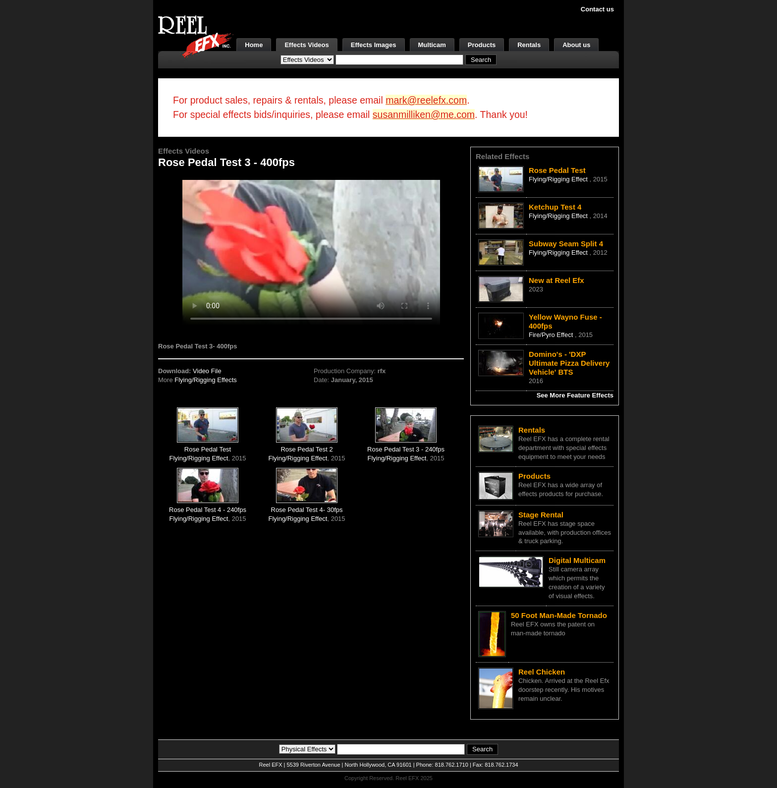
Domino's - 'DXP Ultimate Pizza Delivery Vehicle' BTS (569, 363)
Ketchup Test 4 (555, 207)
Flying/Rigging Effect (198, 458)
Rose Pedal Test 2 (306, 449)
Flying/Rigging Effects (205, 380)
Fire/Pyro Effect (552, 334)
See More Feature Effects (575, 395)
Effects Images (373, 45)
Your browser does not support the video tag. (311, 252)
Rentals (529, 45)
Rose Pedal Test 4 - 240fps (207, 509)
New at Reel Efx (556, 280)
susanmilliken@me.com (424, 114)
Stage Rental (540, 514)
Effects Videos (306, 45)
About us (576, 45)
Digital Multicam (577, 560)
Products (482, 45)
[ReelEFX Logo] (195, 37)
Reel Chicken (541, 672)
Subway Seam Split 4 (566, 243)
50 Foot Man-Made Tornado (559, 615)
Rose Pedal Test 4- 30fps (307, 509)
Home (254, 45)
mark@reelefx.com (426, 100)
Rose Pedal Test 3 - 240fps (405, 449)
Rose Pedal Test (207, 449)
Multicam (432, 45)
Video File (207, 371)
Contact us (597, 9)
